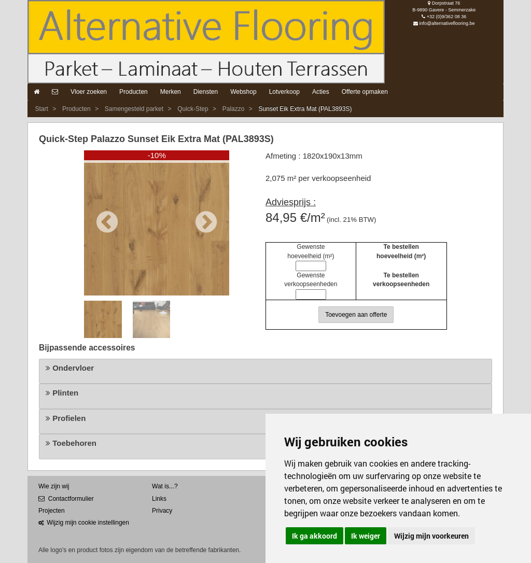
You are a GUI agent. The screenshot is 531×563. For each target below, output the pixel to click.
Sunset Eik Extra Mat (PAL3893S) (305, 108)
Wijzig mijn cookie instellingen (83, 522)
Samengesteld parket (134, 108)
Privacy (162, 510)
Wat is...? (165, 486)
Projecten (51, 510)
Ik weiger (365, 536)
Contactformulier (66, 498)
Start (41, 108)
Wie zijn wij (53, 486)
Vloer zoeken (89, 91)
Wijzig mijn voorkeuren (431, 536)
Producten (133, 91)
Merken (170, 91)
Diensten (205, 91)
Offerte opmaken (365, 91)
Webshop (243, 91)
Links (159, 498)
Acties (320, 91)
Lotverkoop (284, 91)
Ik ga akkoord (314, 536)
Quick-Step (192, 108)
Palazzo (233, 108)
